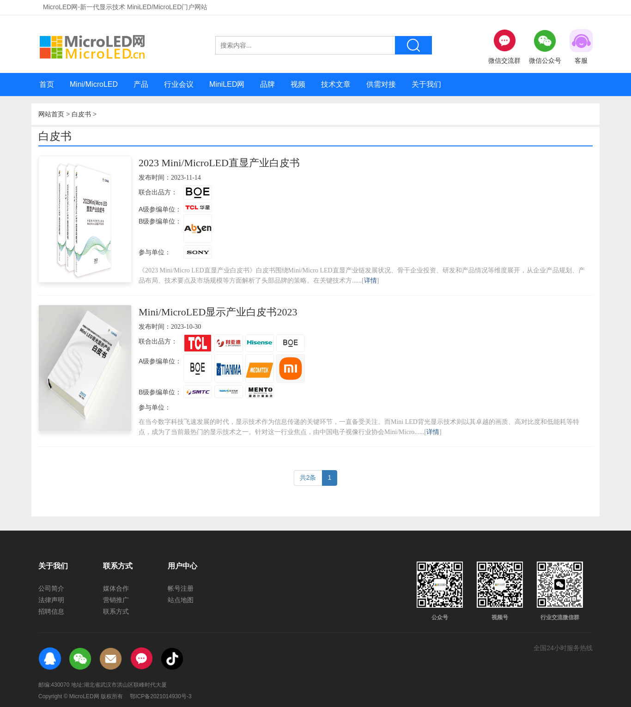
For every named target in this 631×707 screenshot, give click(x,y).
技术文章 (336, 84)
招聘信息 (51, 611)
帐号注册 (181, 588)
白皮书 (81, 114)
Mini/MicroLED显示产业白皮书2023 (218, 312)
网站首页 (51, 114)
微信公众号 (545, 46)
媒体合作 (116, 588)
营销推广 (116, 600)
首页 (46, 84)
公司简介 (51, 588)
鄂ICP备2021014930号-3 (160, 696)
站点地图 (181, 600)
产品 (140, 84)
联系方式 (116, 611)
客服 (581, 46)
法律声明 (51, 600)
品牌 (267, 84)
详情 (370, 280)
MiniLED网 (226, 84)
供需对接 (381, 84)
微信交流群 (504, 46)
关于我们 (426, 84)
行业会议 (179, 84)
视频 (298, 84)
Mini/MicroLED (94, 84)
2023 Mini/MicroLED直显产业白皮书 (219, 163)
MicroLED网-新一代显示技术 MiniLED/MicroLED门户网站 (125, 7)
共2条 (308, 477)
